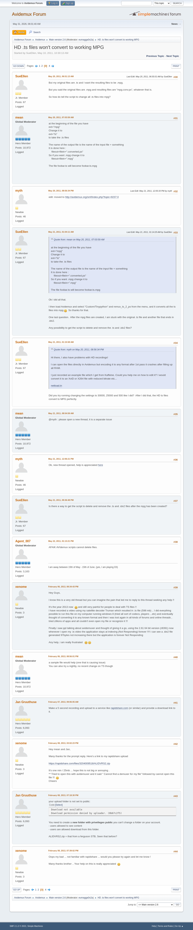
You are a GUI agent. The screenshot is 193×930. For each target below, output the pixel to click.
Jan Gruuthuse (26, 702)
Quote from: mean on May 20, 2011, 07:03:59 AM (79, 239)
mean (19, 117)
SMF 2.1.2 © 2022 (18, 926)
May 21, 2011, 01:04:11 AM (61, 232)
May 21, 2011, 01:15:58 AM (61, 342)
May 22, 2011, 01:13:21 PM (61, 541)
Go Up (16, 890)
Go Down (18, 66)
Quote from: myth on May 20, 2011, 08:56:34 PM (79, 349)
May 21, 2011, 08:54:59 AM (61, 413)
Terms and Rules (165, 926)
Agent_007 (23, 541)
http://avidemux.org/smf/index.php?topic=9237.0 (92, 197)
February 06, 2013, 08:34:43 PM (63, 586)
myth (18, 190)
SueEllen (21, 76)
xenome (21, 586)
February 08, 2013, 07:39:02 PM (63, 850)
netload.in (56, 385)
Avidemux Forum (29, 14)
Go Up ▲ (179, 926)
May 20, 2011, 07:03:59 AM (61, 117)
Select (59, 805)
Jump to (132, 904)
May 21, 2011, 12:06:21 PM (61, 459)
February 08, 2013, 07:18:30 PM (63, 795)
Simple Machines (35, 926)
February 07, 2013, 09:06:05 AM (63, 702)
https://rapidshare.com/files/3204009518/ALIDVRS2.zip (79, 763)
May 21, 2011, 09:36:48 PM (61, 500)
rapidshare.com (119, 708)
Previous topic (155, 56)
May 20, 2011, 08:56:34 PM (61, 191)
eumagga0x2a (86, 39)
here (100, 465)
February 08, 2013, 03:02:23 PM (63, 743)
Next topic (172, 56)
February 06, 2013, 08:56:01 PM (63, 656)
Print (176, 66)
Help (154, 926)
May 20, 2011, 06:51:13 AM (61, 76)
